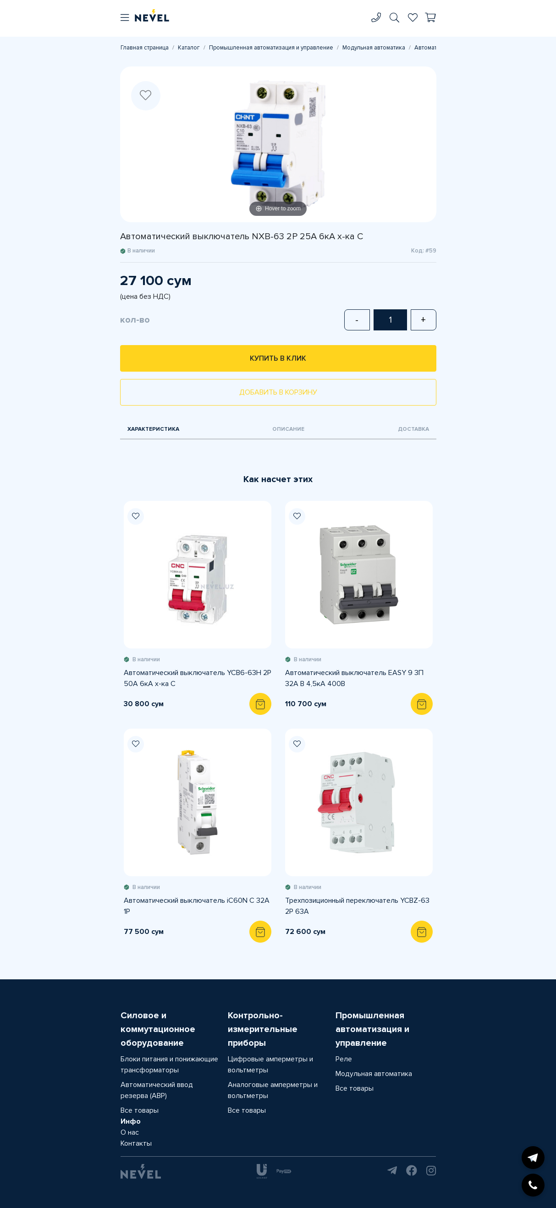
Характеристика (153, 429)
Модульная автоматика (373, 47)
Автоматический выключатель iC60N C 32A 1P (197, 906)
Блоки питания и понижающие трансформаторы (169, 1064)
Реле (344, 1059)
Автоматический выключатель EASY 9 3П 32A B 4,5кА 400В (354, 678)
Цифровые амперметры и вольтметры (270, 1064)
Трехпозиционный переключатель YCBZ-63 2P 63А (357, 906)
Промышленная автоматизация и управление (271, 47)
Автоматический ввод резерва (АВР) (157, 1090)
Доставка (413, 429)
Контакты (136, 1143)
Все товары (140, 1110)
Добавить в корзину (278, 392)
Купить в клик (278, 358)
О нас (130, 1132)
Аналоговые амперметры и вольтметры (273, 1090)
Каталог (189, 47)
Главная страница (145, 47)
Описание (288, 429)
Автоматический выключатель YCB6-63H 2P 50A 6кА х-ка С (197, 678)
